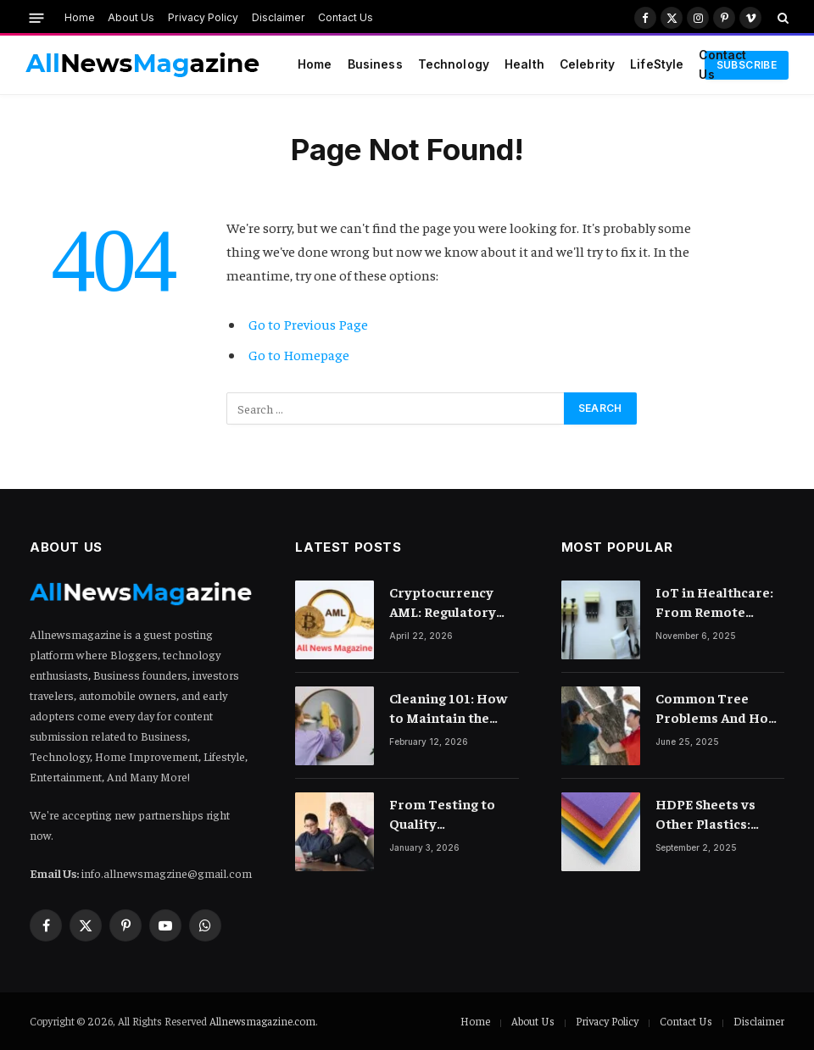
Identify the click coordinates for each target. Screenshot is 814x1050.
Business (375, 64)
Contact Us (345, 17)
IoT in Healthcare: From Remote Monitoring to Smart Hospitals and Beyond (714, 602)
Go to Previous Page (308, 324)
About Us (131, 17)
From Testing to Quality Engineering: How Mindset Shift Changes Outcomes (450, 814)
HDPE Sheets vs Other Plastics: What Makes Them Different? (715, 814)
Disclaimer (278, 17)
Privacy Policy (203, 17)
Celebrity (587, 64)
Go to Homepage (298, 355)
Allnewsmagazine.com (262, 1021)
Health (524, 64)
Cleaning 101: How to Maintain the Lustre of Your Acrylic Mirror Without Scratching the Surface (452, 708)
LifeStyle (656, 64)
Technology (453, 64)
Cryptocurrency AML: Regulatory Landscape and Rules (442, 602)
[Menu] (37, 17)
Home (79, 17)
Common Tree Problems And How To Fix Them (717, 708)
